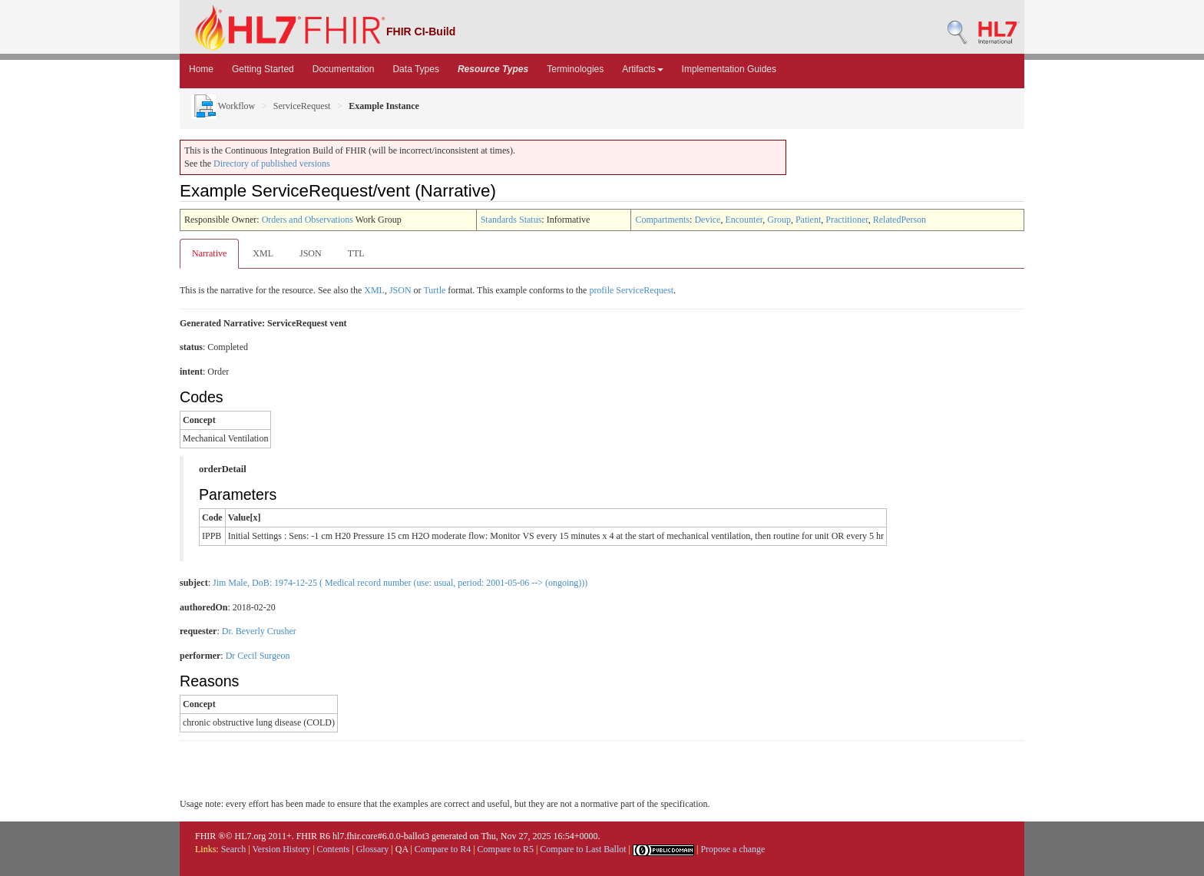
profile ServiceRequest (631, 290)
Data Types (415, 69)
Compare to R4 (443, 849)
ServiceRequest (302, 106)
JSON (310, 253)
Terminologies (575, 69)
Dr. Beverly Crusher (259, 631)
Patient (808, 219)
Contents (333, 849)
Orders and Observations (307, 219)
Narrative (209, 253)
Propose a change (732, 849)
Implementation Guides (729, 69)
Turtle (434, 290)
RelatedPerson (899, 219)
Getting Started (263, 69)
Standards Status (511, 219)
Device (707, 219)
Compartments (662, 219)
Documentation (344, 69)
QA (401, 849)
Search (233, 849)
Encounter (743, 219)
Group (779, 219)
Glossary (372, 849)
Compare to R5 (506, 849)
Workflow (223, 106)
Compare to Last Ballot (583, 849)
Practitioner (846, 219)
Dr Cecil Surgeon (258, 655)
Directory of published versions (271, 163)
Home (201, 69)
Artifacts (642, 69)
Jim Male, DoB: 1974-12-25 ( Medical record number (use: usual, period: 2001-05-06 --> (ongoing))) (400, 582)
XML (263, 253)
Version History (282, 849)
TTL (356, 253)
